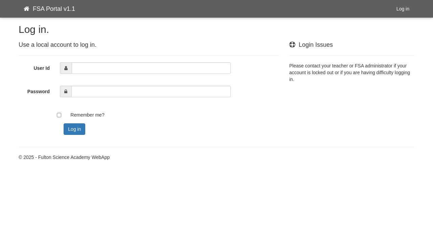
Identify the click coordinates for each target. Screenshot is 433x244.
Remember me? (87, 115)
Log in (402, 9)
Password (38, 91)
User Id (41, 68)
